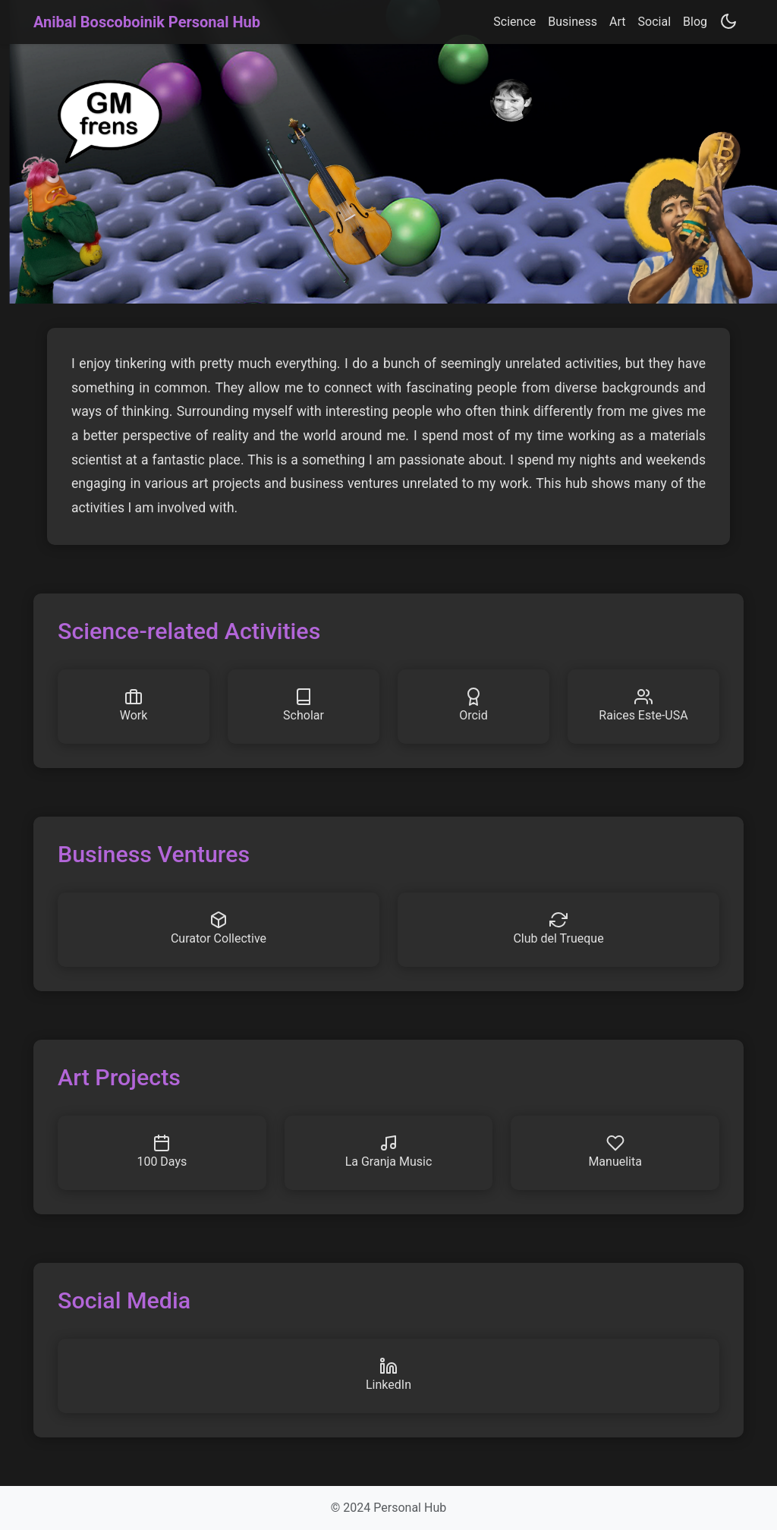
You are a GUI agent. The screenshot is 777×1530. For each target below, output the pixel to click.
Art (617, 21)
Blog (695, 21)
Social (654, 21)
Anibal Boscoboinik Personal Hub (146, 22)
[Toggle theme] (728, 21)
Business (572, 21)
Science (514, 21)
